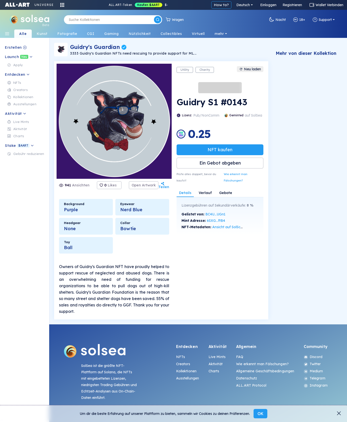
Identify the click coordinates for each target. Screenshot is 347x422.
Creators (183, 364)
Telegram (314, 378)
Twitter (312, 364)
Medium (313, 371)
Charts (214, 371)
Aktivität (216, 364)
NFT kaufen (220, 149)
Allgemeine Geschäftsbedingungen (265, 371)
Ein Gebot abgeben (220, 163)
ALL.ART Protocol (251, 385)
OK (260, 413)
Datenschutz (246, 378)
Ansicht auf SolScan (228, 227)
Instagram (316, 385)
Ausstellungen (187, 378)
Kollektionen (186, 371)
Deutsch (243, 5)
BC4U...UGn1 (215, 214)
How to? (221, 4)
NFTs (180, 357)
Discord (313, 357)
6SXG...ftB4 (216, 220)
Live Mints (217, 357)
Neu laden (250, 69)
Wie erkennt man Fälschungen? (235, 177)
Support (322, 19)
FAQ (239, 357)
